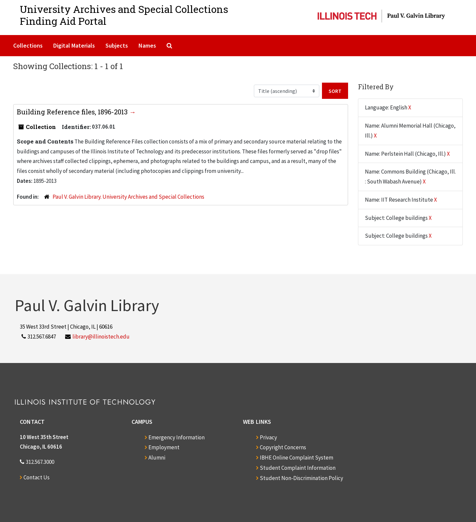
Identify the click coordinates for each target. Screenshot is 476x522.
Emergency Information (176, 437)
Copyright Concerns (283, 447)
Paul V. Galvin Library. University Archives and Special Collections (128, 196)
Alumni (156, 457)
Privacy (268, 437)
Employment (163, 447)
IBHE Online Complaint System (296, 457)
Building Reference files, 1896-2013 (73, 111)
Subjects (116, 45)
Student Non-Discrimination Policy (301, 478)
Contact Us (36, 477)
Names (147, 45)
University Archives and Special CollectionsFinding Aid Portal (124, 15)
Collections (28, 45)
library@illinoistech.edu (101, 336)
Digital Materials (74, 45)
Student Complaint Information (298, 467)
